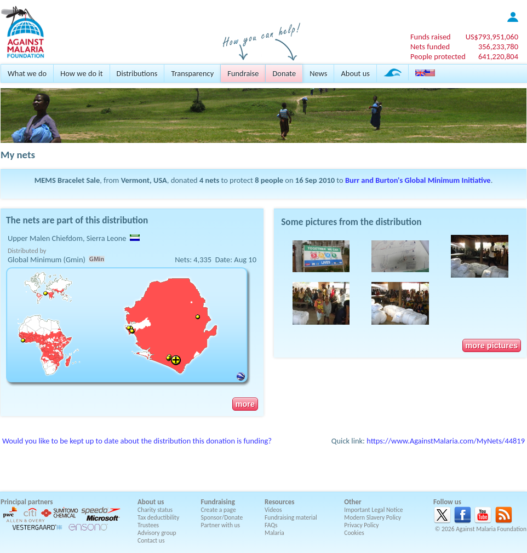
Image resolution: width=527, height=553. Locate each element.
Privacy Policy (361, 525)
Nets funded (430, 46)
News (318, 73)
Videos (273, 510)
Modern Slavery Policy (372, 517)
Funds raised (430, 37)
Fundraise (243, 73)
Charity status (155, 510)
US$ (492, 37)
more (245, 404)
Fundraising (218, 502)
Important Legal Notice (373, 510)
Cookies (354, 533)
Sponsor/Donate (222, 517)
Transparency (192, 73)
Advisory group (157, 533)
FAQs (271, 525)
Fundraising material (291, 517)
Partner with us (220, 525)
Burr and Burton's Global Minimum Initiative (418, 180)
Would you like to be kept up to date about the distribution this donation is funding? (137, 441)
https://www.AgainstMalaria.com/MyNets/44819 (445, 441)
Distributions (137, 73)
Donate (284, 73)
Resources (279, 502)
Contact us (151, 540)
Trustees (148, 525)
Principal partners (27, 502)
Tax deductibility (158, 517)
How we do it (81, 73)
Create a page (218, 510)
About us (355, 73)
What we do (27, 73)
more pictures (492, 345)
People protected (438, 56)
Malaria (274, 533)
